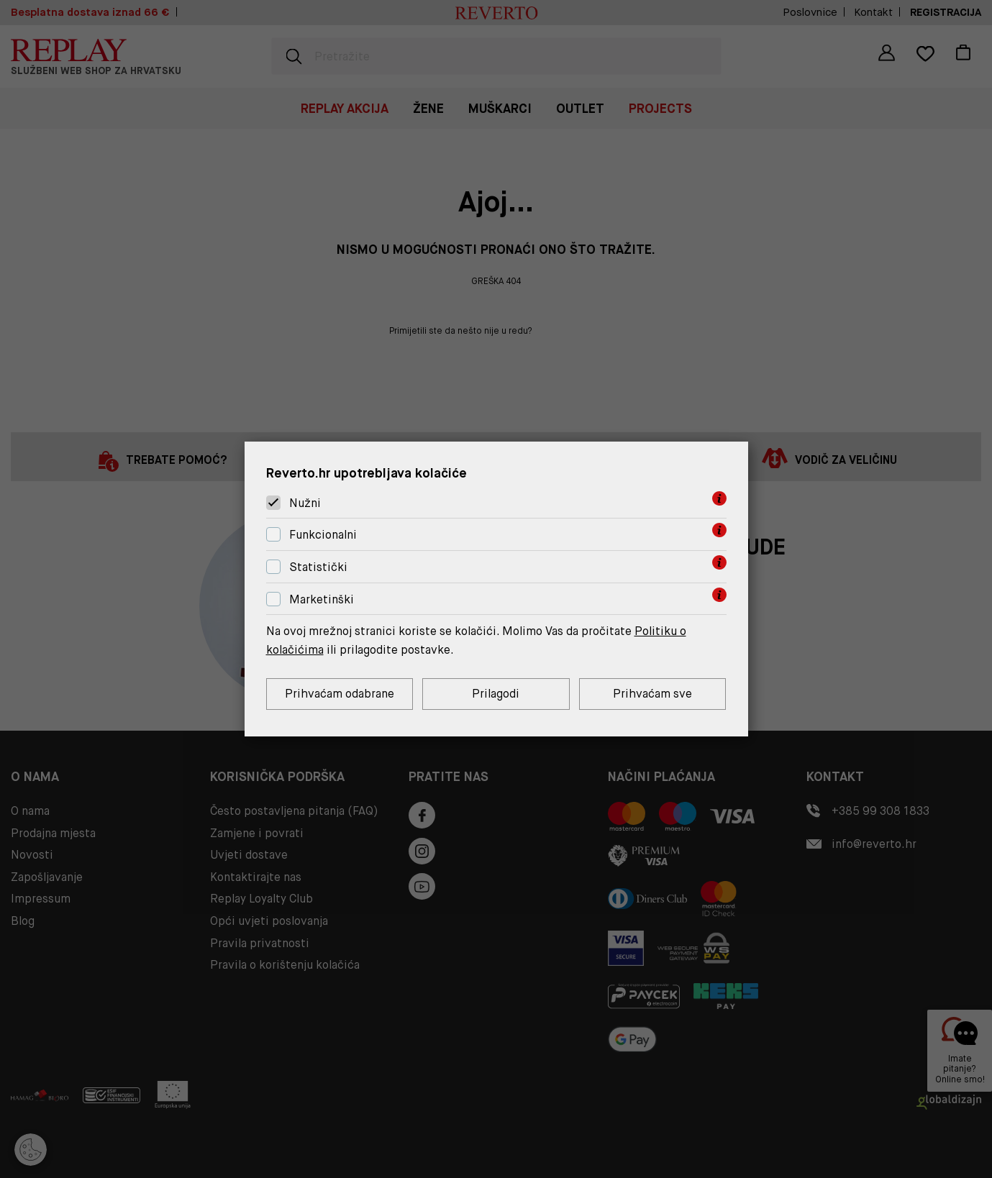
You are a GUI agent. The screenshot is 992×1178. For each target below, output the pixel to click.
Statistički (318, 567)
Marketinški (321, 599)
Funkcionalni (323, 534)
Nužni (305, 503)
